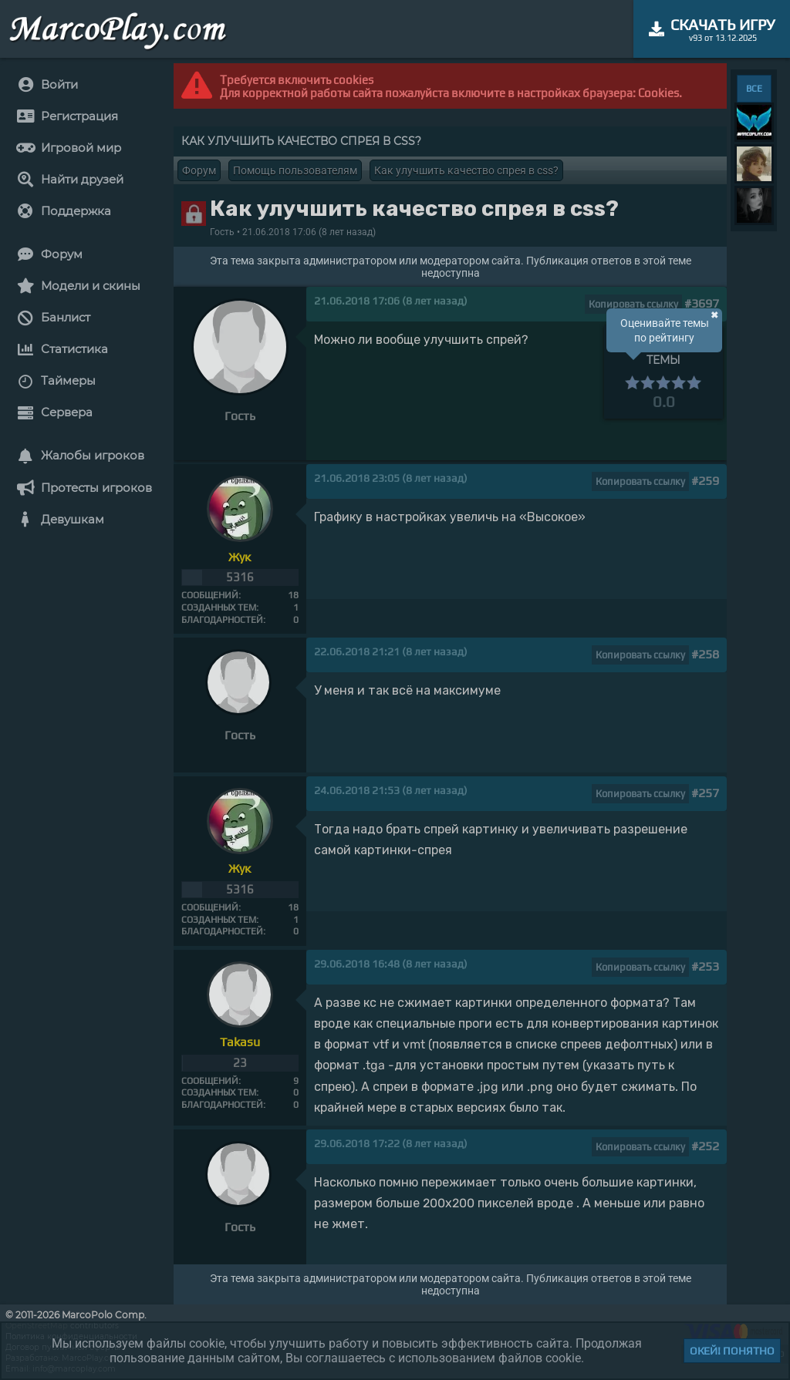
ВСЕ (754, 88)
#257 (705, 793)
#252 (705, 1146)
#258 (705, 654)
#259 (705, 480)
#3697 (701, 303)
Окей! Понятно (732, 1351)
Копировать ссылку (633, 304)
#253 (705, 966)
